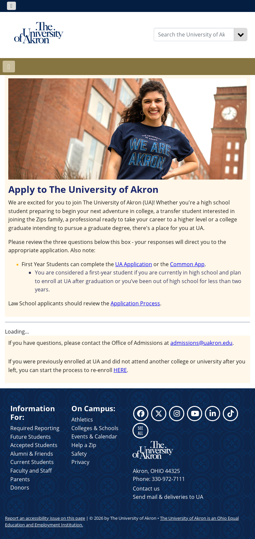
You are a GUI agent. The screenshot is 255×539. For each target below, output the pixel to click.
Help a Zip (83, 445)
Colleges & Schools (95, 428)
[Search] (240, 34)
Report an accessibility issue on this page (45, 518)
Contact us (146, 488)
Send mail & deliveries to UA (168, 497)
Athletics (82, 419)
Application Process (135, 303)
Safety (79, 453)
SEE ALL (140, 430)
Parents (20, 479)
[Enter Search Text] (194, 34)
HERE (120, 370)
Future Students (30, 436)
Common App (187, 264)
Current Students (32, 462)
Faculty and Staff (31, 470)
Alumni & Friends (31, 453)
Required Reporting (34, 428)
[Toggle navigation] (11, 6)
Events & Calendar (94, 436)
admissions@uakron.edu (201, 342)
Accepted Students (33, 445)
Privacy (80, 462)
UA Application (133, 264)
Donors (19, 487)
